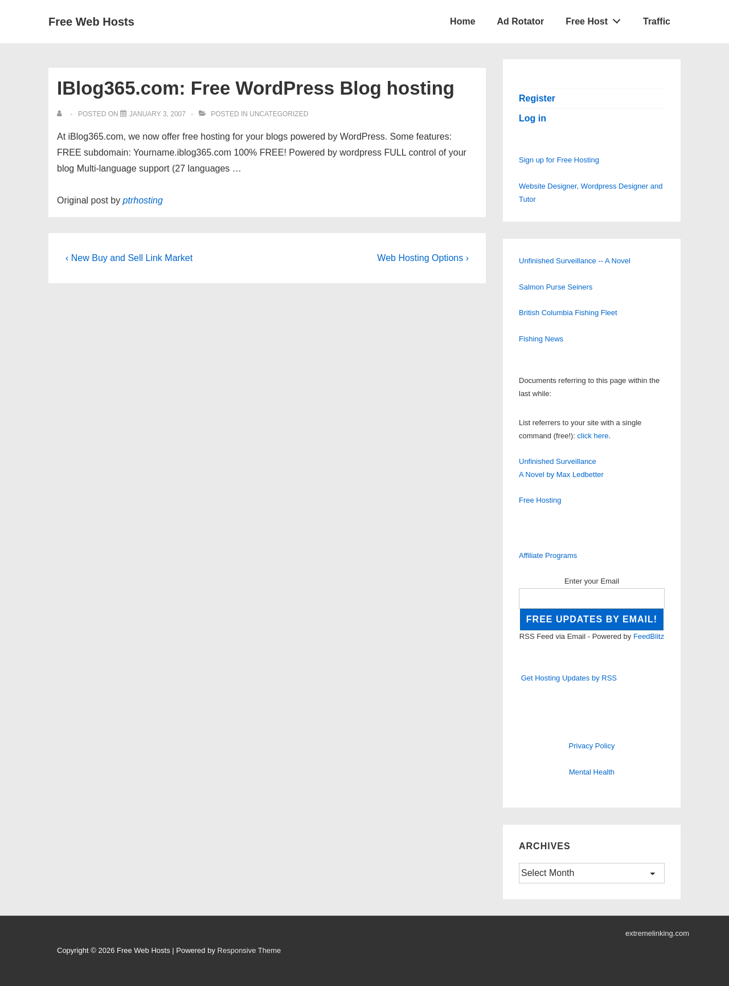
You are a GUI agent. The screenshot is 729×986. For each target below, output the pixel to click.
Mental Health (592, 772)
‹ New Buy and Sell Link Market (129, 258)
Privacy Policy (592, 745)
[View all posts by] (62, 114)
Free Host (596, 18)
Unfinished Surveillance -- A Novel (574, 260)
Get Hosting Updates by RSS (569, 678)
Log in (532, 118)
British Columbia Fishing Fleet (568, 312)
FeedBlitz (648, 636)
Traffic (656, 21)
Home (462, 21)
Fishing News (541, 339)
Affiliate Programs (548, 555)
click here (593, 435)
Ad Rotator (520, 21)
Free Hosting (540, 500)
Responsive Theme (249, 950)
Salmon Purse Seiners (555, 287)
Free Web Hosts (91, 21)
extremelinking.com (657, 933)
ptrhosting (143, 200)
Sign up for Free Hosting (559, 160)
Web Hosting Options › (423, 258)
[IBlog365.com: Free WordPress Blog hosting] (157, 114)
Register (537, 98)
